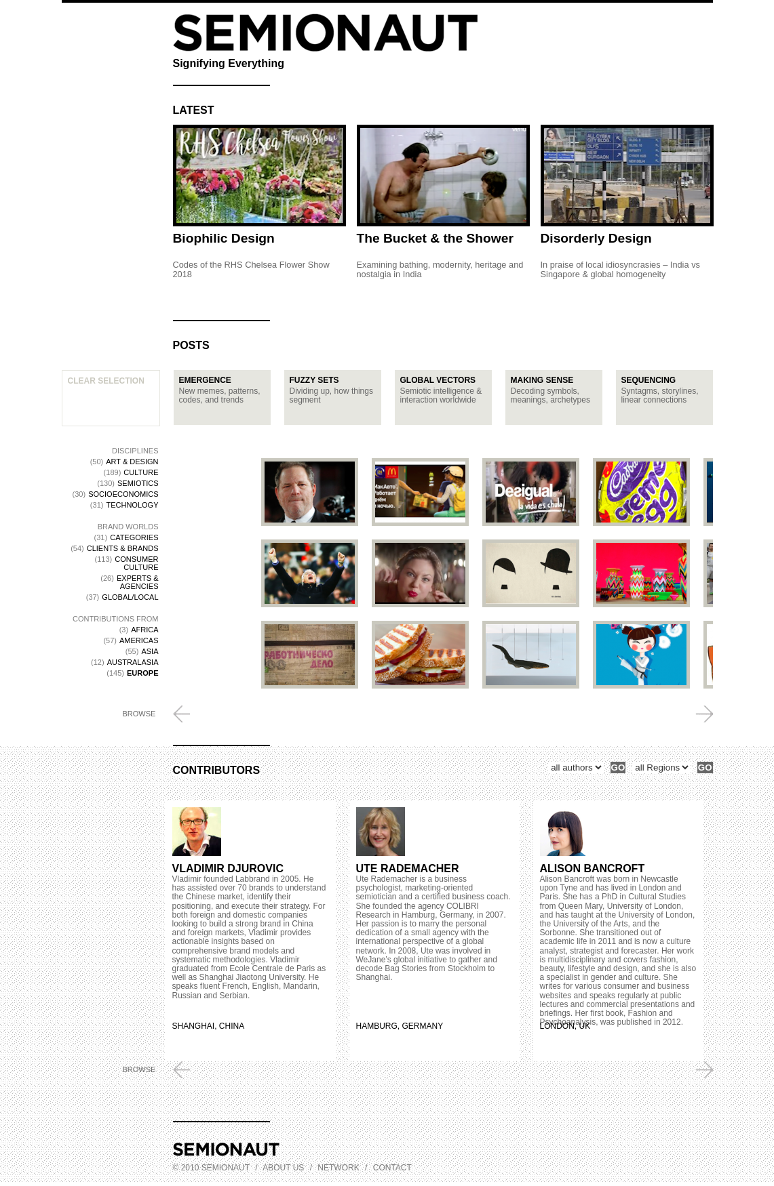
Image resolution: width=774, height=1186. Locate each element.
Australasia (133, 662)
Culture (140, 472)
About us (283, 1167)
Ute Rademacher (407, 868)
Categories (134, 537)
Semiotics (138, 483)
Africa (144, 630)
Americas (138, 640)
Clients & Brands (123, 548)
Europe (142, 673)
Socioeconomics (123, 494)
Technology (132, 505)
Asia (149, 651)
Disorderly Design (596, 238)
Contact (392, 1167)
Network (338, 1167)
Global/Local (130, 597)
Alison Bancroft (592, 868)
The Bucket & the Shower (435, 238)
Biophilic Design (224, 238)
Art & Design (132, 461)
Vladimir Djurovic (228, 868)
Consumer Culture (136, 563)
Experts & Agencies (138, 582)
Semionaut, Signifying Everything (325, 33)
